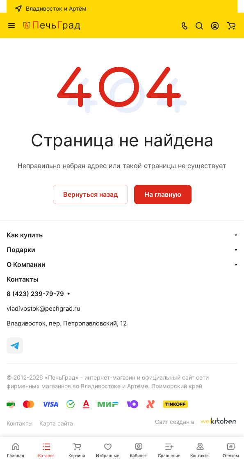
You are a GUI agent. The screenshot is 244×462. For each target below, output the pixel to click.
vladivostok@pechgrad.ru (43, 308)
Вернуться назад (90, 194)
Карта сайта (56, 423)
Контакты (20, 423)
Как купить (25, 235)
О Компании (26, 264)
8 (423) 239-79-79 (35, 294)
